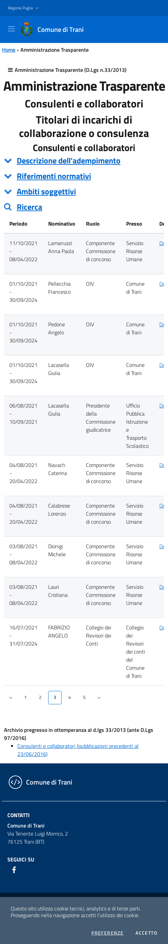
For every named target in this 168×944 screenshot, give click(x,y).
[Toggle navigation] (11, 29)
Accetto (146, 933)
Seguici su (20, 859)
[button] (24, 8)
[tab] (84, 160)
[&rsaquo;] (99, 697)
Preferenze (107, 933)
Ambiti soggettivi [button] (46, 191)
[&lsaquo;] (10, 697)
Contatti (18, 815)
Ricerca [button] (29, 207)
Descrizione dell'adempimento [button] (68, 160)
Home (8, 50)
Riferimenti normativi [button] (54, 176)
